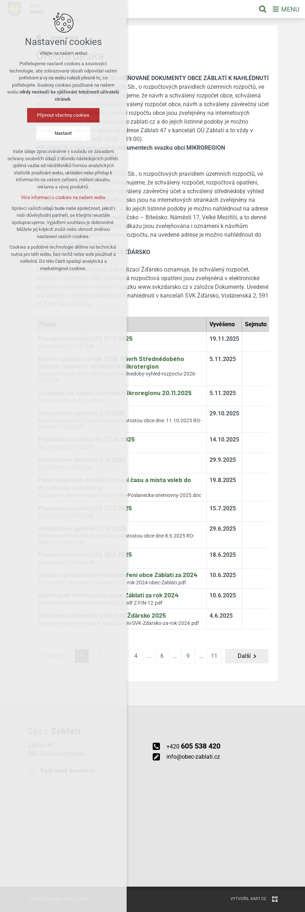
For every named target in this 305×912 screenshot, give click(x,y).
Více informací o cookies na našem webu (46, 197)
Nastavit (45, 133)
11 (214, 655)
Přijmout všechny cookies (46, 115)
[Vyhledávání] (262, 9)
